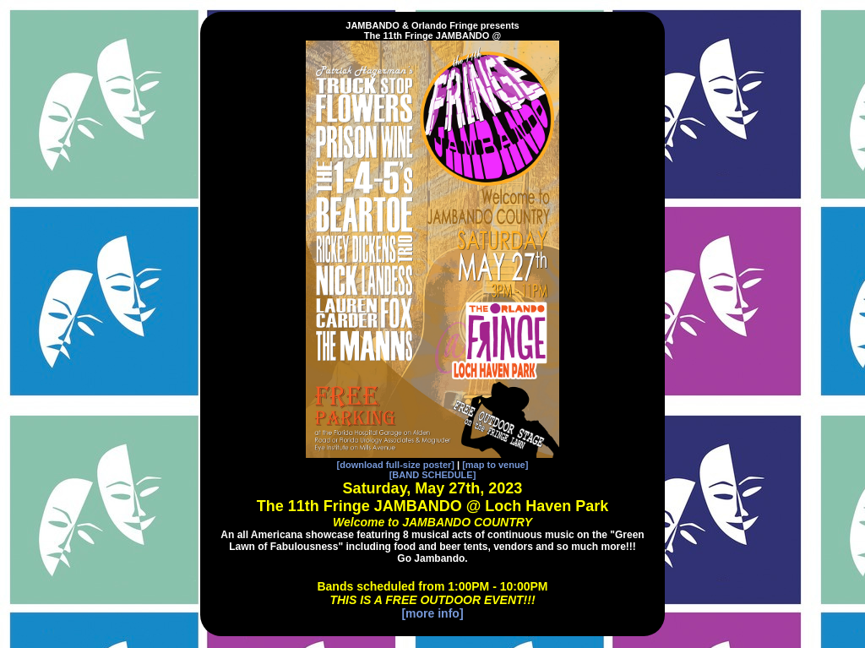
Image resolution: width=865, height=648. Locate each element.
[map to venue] (495, 465)
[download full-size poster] (395, 465)
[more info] (432, 613)
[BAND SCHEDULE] (432, 475)
